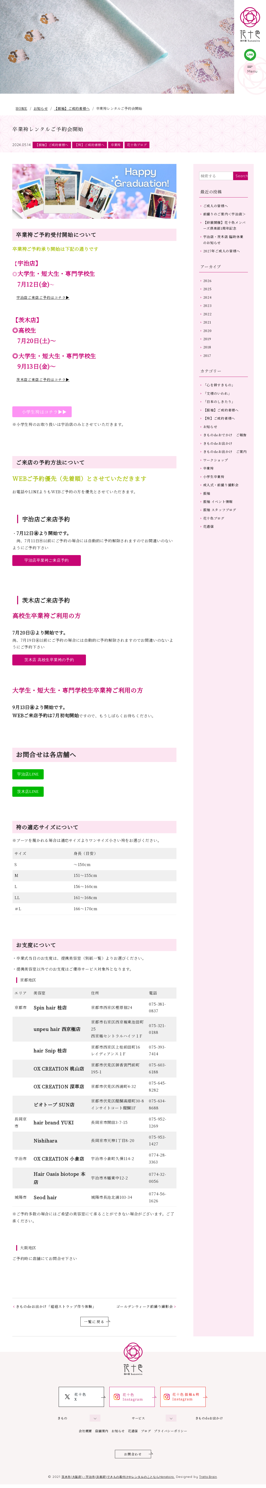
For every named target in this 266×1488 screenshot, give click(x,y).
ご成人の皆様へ (216, 207)
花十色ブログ (145, 145)
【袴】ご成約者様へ (94, 145)
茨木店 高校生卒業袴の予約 (49, 661)
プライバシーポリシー (182, 1433)
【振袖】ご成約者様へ (72, 108)
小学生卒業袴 (214, 520)
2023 (208, 321)
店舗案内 (94, 1433)
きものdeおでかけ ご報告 (225, 465)
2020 (208, 349)
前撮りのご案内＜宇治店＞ (224, 219)
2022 (208, 330)
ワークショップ (216, 502)
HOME (21, 108)
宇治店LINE (28, 775)
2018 (207, 367)
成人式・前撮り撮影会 (222, 530)
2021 (207, 339)
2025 (208, 303)
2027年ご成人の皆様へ (223, 263)
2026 (208, 293)
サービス (138, 1420)
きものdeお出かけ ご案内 (225, 490)
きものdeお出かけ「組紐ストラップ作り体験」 (59, 1307)
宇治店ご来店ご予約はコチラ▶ (44, 298)
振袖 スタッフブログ (221, 557)
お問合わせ (133, 1457)
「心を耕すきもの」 (220, 406)
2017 (207, 376)
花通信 (209, 575)
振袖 (207, 539)
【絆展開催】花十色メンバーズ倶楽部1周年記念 (224, 235)
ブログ (152, 1433)
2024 (208, 312)
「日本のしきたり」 (220, 425)
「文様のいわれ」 (218, 416)
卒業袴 (122, 145)
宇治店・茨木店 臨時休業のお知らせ (225, 251)
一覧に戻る (94, 1323)
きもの (62, 1420)
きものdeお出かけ (219, 477)
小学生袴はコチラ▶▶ (42, 412)
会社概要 (73, 1433)
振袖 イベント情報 (219, 548)
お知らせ (41, 108)
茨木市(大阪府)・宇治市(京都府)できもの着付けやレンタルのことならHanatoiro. (116, 1480)
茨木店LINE (28, 792)
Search (242, 177)
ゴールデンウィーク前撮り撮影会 (142, 1307)
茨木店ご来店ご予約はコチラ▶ (44, 380)
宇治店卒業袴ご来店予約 (46, 561)
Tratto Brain (217, 1480)
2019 (207, 358)
